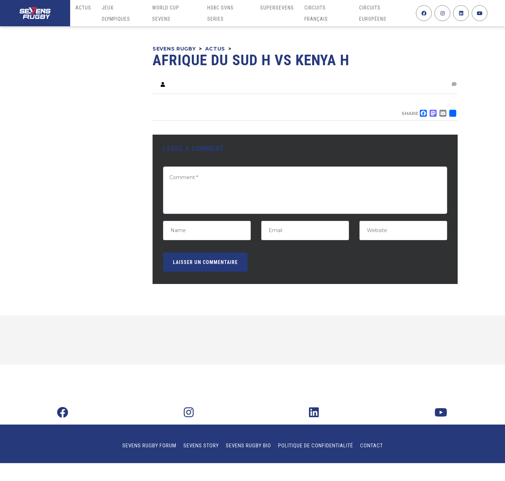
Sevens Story (201, 445)
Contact (371, 445)
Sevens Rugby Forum (149, 445)
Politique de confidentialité (315, 445)
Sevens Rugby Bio (248, 445)
